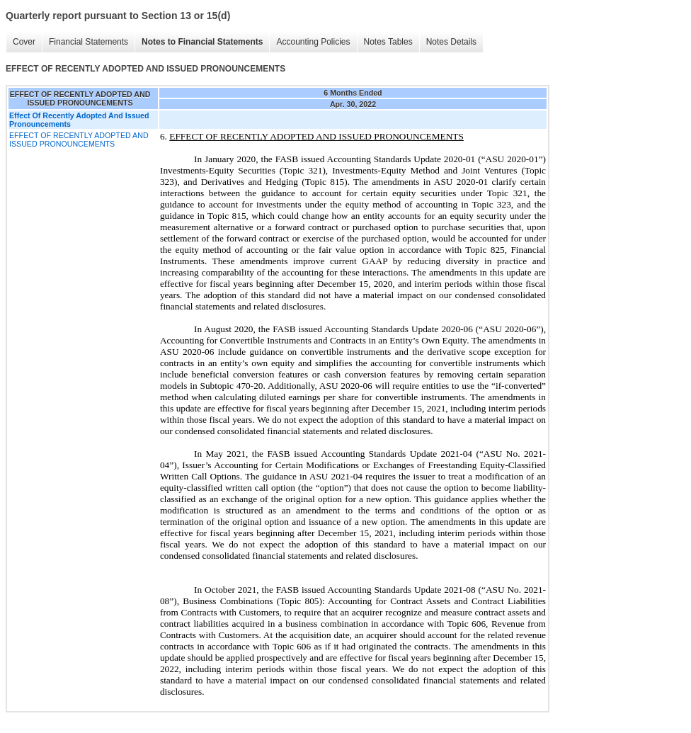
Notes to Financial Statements (199, 42)
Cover (20, 42)
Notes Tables (385, 42)
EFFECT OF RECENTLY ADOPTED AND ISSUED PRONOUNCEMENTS (79, 139)
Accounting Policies (309, 42)
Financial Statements (85, 42)
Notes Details (447, 42)
